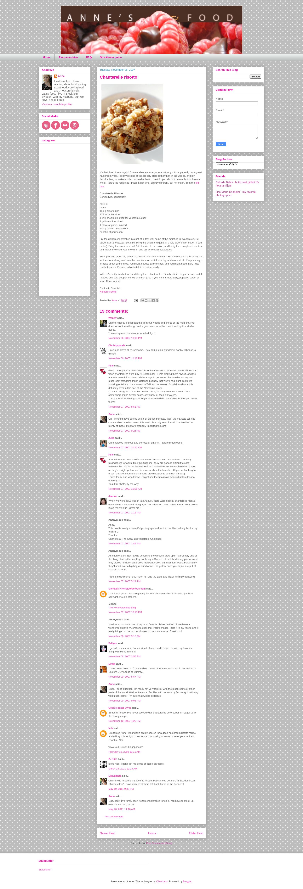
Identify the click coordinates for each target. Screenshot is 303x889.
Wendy (112, 317)
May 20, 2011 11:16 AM (121, 809)
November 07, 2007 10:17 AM (125, 447)
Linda (111, 663)
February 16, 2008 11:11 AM (124, 751)
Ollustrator (162, 881)
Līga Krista (114, 775)
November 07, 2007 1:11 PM (124, 512)
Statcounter (44, 869)
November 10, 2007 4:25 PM (124, 720)
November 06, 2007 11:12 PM (125, 358)
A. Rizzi (112, 759)
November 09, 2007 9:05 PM (124, 700)
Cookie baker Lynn (119, 707)
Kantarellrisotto (108, 291)
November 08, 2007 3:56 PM (124, 656)
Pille (111, 365)
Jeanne (112, 496)
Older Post (196, 833)
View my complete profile (57, 104)
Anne (111, 414)
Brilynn (112, 643)
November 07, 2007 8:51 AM (124, 406)
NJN (110, 728)
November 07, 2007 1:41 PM (124, 543)
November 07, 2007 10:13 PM (125, 612)
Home (46, 57)
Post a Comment (114, 816)
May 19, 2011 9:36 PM (121, 788)
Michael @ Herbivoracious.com (127, 588)
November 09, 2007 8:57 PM (124, 676)
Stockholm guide (111, 57)
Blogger (187, 881)
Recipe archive (68, 57)
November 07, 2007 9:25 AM (124, 430)
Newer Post (107, 833)
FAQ (89, 57)
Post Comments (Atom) (159, 843)
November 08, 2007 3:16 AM (124, 636)
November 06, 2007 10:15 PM (125, 338)
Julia (111, 437)
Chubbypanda (116, 345)
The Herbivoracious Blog (122, 607)
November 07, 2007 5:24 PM (124, 581)
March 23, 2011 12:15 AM (122, 768)
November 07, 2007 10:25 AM (125, 488)
